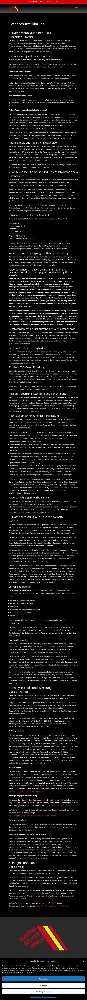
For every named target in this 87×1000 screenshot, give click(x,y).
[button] (83, 961)
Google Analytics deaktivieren (62, 805)
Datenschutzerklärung (49, 997)
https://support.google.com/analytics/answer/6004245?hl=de (32, 815)
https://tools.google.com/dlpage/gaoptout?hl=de (27, 791)
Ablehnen (43, 985)
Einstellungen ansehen (43, 992)
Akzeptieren (43, 979)
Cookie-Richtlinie (35, 997)
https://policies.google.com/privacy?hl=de (52, 906)
